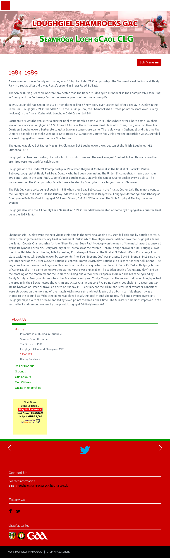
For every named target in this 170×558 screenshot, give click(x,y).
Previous (9, 448)
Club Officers (23, 382)
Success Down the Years (34, 339)
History (19, 329)
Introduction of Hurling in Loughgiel (41, 334)
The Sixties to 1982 (31, 344)
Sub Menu (149, 62)
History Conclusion (30, 359)
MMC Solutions (62, 552)
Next (160, 448)
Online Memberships (28, 387)
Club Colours (23, 376)
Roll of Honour (24, 366)
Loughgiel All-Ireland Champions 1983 (42, 349)
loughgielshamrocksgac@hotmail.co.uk (43, 485)
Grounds (20, 371)
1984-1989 (26, 354)
